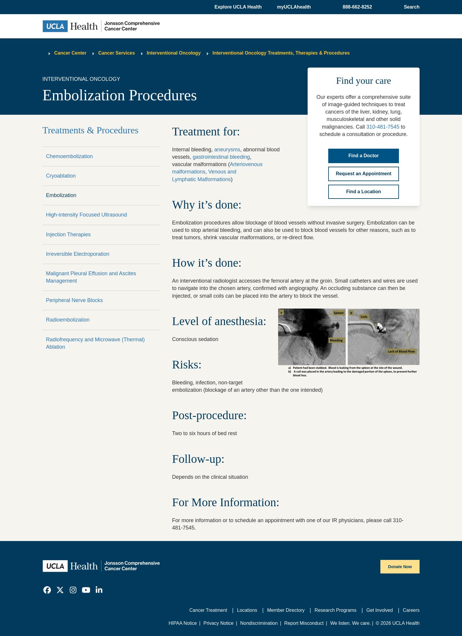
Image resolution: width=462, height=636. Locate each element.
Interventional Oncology (174, 52)
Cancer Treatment (208, 610)
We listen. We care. (350, 623)
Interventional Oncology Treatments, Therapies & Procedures (281, 52)
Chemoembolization (69, 156)
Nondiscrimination (259, 623)
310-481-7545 (382, 127)
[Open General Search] (411, 7)
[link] (47, 590)
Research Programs (336, 610)
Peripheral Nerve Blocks (74, 300)
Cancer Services (116, 52)
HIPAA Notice (183, 623)
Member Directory (286, 610)
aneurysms (227, 150)
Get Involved (380, 610)
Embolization (61, 195)
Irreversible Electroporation (77, 254)
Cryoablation (61, 176)
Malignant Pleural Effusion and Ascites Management (91, 277)
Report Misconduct (304, 623)
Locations (247, 610)
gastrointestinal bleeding (221, 157)
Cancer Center (70, 52)
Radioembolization (68, 320)
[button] (238, 7)
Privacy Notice (218, 623)
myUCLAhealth (294, 6)
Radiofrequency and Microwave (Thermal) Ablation (95, 343)
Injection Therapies (68, 234)
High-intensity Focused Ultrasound (86, 215)
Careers (411, 610)
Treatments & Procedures (90, 130)
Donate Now (400, 566)
